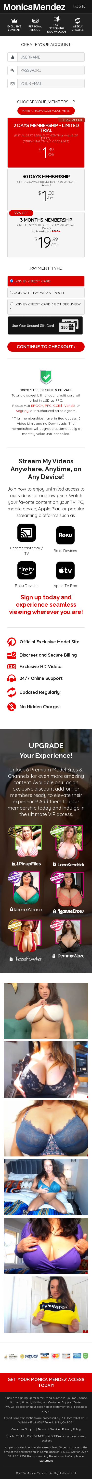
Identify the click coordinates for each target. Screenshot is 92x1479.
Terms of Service (49, 1429)
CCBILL (20, 1436)
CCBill (58, 405)
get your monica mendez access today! (46, 1382)
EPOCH (37, 405)
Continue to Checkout (46, 346)
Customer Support (24, 1429)
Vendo (69, 405)
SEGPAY (56, 1436)
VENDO (39, 1436)
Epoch (10, 1436)
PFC (48, 405)
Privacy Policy (71, 1429)
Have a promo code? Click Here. (46, 110)
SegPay (22, 411)
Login (79, 6)
